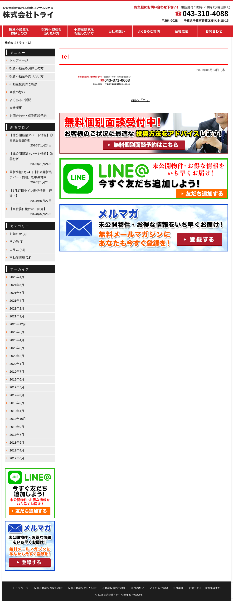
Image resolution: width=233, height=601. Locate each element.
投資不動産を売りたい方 (27, 76)
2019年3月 (17, 395)
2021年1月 (17, 316)
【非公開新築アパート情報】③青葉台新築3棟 (31, 137)
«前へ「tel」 (140, 100)
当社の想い (17, 92)
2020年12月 (18, 324)
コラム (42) (17, 249)
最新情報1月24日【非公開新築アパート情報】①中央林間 (31, 174)
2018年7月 (17, 434)
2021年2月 (17, 308)
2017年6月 (17, 458)
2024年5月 (17, 285)
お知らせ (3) (18, 233)
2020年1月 (17, 364)
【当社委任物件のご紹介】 (28, 209)
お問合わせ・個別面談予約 (28, 115)
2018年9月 (17, 427)
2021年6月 (17, 293)
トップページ (19, 60)
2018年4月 (17, 450)
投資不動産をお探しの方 (27, 68)
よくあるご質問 (20, 100)
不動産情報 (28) (20, 257)
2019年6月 (17, 379)
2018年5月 (17, 442)
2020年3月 (17, 348)
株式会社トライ (112, 594)
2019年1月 (17, 411)
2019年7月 (17, 371)
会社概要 (16, 108)
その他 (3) (17, 241)
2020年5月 (17, 332)
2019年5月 (17, 387)
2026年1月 (17, 277)
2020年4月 (17, 340)
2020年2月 (17, 356)
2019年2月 (17, 403)
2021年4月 (17, 300)
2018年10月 (18, 419)
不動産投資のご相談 (23, 84)
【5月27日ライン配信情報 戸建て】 (31, 193)
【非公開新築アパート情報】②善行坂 (31, 156)
